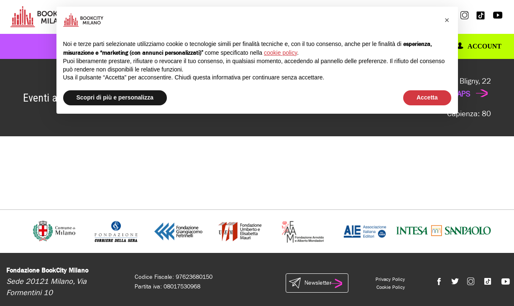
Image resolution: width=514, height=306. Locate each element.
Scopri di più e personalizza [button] (115, 97)
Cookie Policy (390, 287)
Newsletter (317, 283)
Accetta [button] (427, 97)
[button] (447, 20)
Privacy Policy (390, 279)
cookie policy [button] (280, 52)
